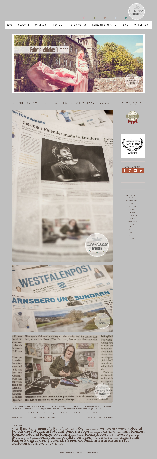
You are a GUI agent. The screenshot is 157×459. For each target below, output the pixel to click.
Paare (132, 224)
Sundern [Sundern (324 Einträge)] (90, 440)
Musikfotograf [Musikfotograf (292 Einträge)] (73, 437)
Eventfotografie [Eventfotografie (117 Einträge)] (108, 428)
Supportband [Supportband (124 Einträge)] (115, 440)
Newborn (23, 25)
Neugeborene (132, 221)
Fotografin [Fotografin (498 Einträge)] (40, 431)
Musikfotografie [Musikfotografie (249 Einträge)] (97, 437)
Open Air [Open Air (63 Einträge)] (114, 438)
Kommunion (132, 215)
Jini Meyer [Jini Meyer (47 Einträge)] (126, 432)
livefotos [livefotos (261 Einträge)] (18, 437)
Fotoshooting (78, 25)
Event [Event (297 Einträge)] (82, 428)
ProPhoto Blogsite (91, 452)
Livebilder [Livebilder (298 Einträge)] (131, 434)
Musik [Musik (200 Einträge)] (43, 437)
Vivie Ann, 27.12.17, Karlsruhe (100, 417)
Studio (132, 233)
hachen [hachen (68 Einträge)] (117, 432)
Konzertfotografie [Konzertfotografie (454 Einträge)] (55, 434)
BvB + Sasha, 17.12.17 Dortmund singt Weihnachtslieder (34, 417)
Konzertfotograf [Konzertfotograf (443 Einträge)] (25, 434)
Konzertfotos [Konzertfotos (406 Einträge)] (96, 434)
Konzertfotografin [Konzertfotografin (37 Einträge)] (77, 435)
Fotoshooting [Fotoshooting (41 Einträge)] (95, 432)
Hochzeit (58, 25)
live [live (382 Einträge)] (120, 434)
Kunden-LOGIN (142, 25)
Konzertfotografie (104, 25)
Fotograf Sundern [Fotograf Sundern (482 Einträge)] (65, 431)
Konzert (132, 218)
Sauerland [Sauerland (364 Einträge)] (75, 440)
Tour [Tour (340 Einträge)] (127, 440)
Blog (10, 25)
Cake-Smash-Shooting (132, 200)
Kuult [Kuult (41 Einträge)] (109, 435)
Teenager (133, 236)
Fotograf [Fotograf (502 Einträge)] (134, 428)
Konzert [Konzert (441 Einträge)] (138, 431)
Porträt (132, 227)
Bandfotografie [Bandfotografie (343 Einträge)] (40, 428)
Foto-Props (132, 206)
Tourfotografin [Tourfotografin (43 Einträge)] (57, 444)
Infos (125, 25)
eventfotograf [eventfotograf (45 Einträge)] (92, 429)
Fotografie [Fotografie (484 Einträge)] (21, 431)
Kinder (132, 212)
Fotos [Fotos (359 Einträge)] (85, 431)
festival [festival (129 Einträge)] (122, 428)
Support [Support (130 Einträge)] (102, 440)
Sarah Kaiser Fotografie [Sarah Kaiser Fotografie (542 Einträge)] (45, 440)
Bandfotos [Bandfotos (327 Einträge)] (61, 428)
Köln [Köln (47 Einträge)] (114, 435)
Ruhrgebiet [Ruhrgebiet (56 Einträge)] (124, 438)
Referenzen (133, 230)
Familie (132, 203)
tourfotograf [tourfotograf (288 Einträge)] (21, 443)
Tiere (132, 238)
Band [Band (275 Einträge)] (24, 428)
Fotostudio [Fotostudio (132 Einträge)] (107, 431)
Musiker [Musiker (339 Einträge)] (55, 437)
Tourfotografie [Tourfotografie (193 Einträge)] (41, 443)
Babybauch (41, 25)
